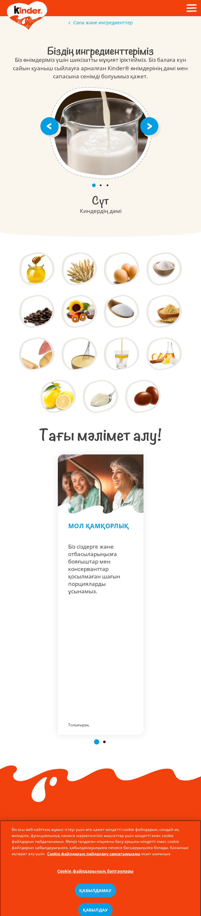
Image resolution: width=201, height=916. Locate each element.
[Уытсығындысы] (164, 311)
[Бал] (37, 269)
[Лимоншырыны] (58, 396)
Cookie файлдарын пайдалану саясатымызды (93, 868)
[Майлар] (79, 311)
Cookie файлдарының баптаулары (95, 885)
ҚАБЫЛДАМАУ (95, 904)
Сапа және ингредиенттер (101, 22)
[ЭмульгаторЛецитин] (121, 354)
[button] (96, 742)
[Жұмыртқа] (121, 269)
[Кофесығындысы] (37, 311)
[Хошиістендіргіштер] (164, 354)
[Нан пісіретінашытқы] (37, 354)
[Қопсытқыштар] (79, 354)
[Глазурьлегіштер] (143, 396)
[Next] (150, 125)
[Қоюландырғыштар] (100, 396)
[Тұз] (164, 269)
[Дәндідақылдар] (79, 269)
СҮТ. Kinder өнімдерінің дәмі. (101, 133)
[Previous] (50, 125)
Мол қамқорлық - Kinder (100, 594)
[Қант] (121, 311)
